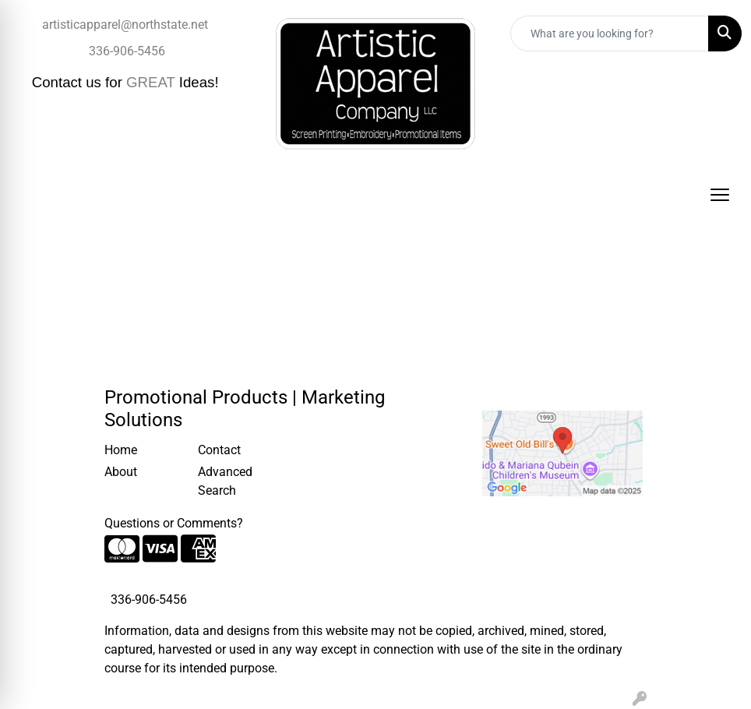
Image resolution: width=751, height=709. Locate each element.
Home (120, 450)
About (120, 471)
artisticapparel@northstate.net (125, 24)
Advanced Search (225, 481)
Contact (219, 450)
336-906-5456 (127, 51)
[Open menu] (719, 194)
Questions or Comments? (173, 523)
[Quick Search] (609, 33)
